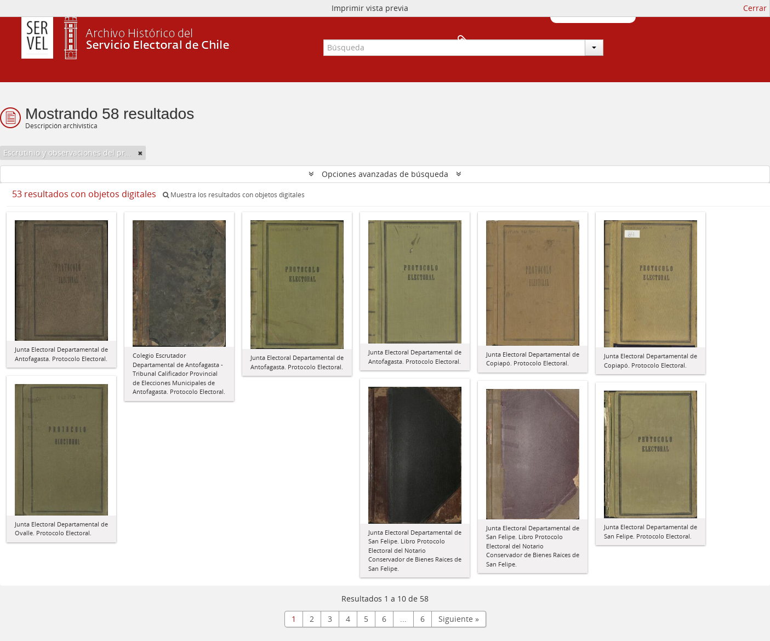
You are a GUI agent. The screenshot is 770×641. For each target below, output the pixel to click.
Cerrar (755, 8)
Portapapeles (618, 42)
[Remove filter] (140, 152)
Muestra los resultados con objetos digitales (234, 194)
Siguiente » (458, 619)
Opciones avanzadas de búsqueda (385, 174)
